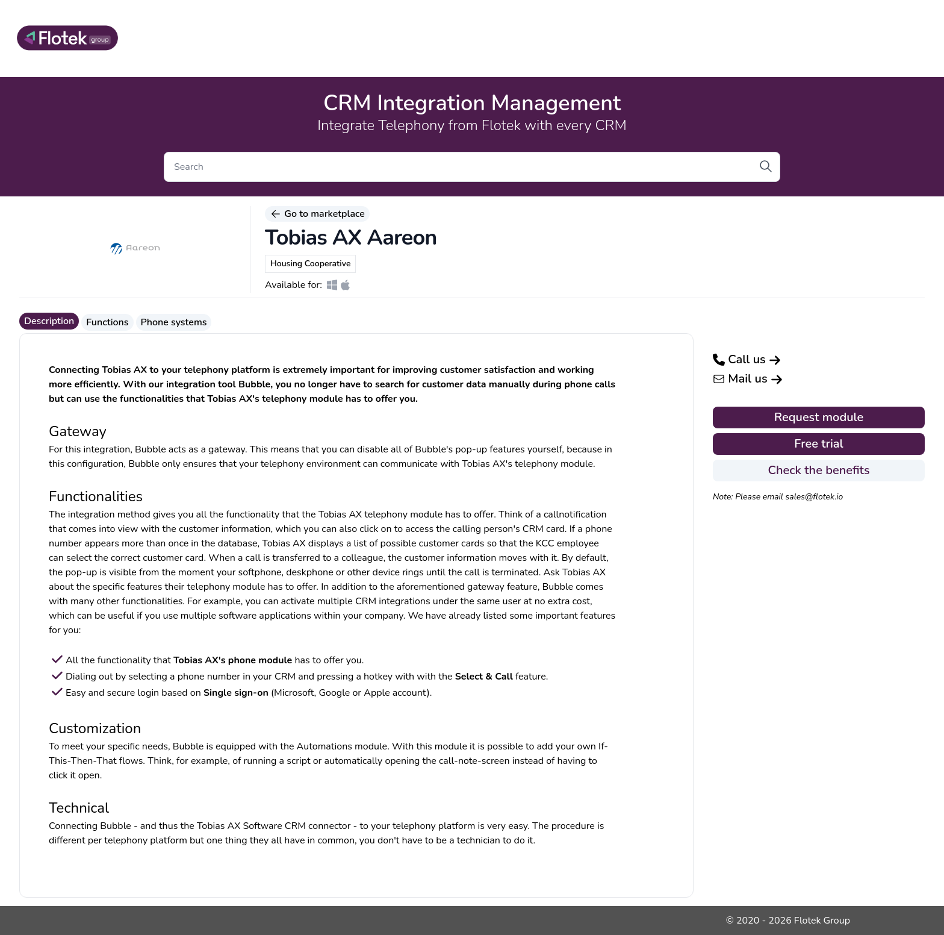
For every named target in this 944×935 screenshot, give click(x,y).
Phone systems (174, 322)
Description (49, 321)
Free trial (818, 444)
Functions (107, 322)
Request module (819, 417)
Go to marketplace (317, 213)
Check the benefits (818, 470)
